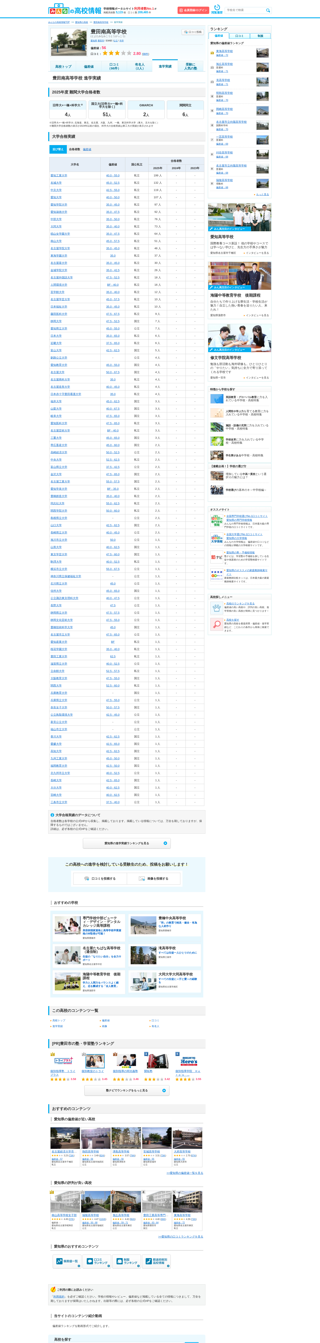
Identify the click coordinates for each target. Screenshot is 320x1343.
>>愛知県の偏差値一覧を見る (185, 1173)
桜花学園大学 (59, 649)
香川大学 (56, 736)
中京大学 (56, 190)
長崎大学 (56, 780)
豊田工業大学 (59, 656)
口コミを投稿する (104, 878)
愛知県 (94, 40)
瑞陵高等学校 (90, 1215)
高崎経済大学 (59, 452)
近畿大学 (56, 343)
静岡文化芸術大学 (62, 620)
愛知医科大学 (59, 423)
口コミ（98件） (114, 66)
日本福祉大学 (59, 306)
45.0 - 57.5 (113, 241)
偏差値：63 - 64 (151, 1222)
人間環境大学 (59, 284)
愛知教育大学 (59, 365)
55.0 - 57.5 (113, 481)
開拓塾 (148, 1071)
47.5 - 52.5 (113, 277)
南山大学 (56, 241)
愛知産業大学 (59, 641)
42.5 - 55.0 (113, 190)
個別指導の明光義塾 (125, 1071)
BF (113, 641)
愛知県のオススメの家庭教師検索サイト (247, 572)
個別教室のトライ (93, 1071)
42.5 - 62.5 (113, 350)
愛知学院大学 (59, 204)
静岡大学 (56, 321)
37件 (71, 1219)
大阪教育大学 (59, 678)
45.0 (112, 583)
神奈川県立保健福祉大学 (66, 576)
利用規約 (58, 1296)
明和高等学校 (224, 93)
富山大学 (56, 350)
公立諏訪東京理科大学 (64, 598)
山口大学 (56, 525)
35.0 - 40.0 (113, 226)
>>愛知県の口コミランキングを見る (180, 1236)
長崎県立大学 (59, 532)
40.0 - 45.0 (113, 386)
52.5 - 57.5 (113, 671)
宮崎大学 (56, 794)
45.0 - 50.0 (113, 758)
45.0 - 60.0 (113, 445)
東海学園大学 (59, 255)
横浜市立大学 (59, 569)
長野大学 (56, 605)
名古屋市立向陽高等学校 (231, 121)
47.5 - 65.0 (113, 416)
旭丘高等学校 (121, 1215)
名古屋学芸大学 (60, 299)
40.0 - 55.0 (113, 175)
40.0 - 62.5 (113, 547)
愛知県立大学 (59, 328)
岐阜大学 (56, 416)
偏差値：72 (179, 1222)
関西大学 (56, 685)
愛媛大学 (56, 743)
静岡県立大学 (59, 612)
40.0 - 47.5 (113, 598)
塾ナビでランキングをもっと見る (127, 1090)
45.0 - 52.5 (113, 182)
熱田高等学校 (90, 1151)
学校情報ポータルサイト (129, 8)
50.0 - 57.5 (113, 707)
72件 (71, 1155)
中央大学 (56, 459)
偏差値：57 (57, 1159)
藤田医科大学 (59, 313)
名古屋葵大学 (59, 262)
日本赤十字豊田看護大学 (66, 394)
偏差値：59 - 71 (120, 1222)
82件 (102, 1155)
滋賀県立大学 (59, 663)
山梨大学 (56, 408)
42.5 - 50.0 (113, 765)
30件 (163, 1219)
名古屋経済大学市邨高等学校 (70, 1151)
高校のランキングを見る (240, 603)
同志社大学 (57, 503)
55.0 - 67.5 (113, 569)
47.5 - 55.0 (113, 620)
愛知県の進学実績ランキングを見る (127, 843)
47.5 (112, 605)
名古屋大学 (57, 372)
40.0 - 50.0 (113, 197)
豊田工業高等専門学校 (157, 1215)
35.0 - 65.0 (113, 335)
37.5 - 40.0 (113, 802)
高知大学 (56, 751)
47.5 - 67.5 (113, 313)
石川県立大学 (59, 583)
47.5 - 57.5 (113, 612)
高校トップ (63, 66)
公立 (116, 40)
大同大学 (56, 226)
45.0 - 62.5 (113, 401)
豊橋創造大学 (59, 496)
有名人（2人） (139, 66)
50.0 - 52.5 (113, 452)
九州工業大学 (59, 758)
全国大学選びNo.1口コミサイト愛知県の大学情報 (244, 536)
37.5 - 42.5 (113, 467)
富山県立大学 (59, 467)
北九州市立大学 (60, 773)
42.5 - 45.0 (113, 714)
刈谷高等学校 (224, 152)
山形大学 (56, 547)
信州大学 (56, 590)
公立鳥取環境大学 (62, 714)
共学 (122, 40)
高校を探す (232, 619)
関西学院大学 (59, 510)
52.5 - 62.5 (113, 459)
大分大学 (56, 787)
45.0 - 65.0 (113, 437)
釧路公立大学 (59, 357)
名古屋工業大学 (60, 481)
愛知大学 (56, 197)
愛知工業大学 (59, 175)
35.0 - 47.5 (113, 211)
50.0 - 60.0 (113, 510)
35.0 (112, 255)
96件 (132, 1219)
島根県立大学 (59, 518)
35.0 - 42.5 (113, 270)
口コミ (155, 1020)
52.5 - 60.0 (113, 685)
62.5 (112, 656)
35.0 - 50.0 (113, 219)
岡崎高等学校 (224, 109)
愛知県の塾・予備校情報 (240, 552)
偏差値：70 (222, 100)
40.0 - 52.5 (113, 561)
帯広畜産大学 (59, 445)
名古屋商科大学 (60, 379)
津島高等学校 (121, 1151)
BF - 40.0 (112, 284)
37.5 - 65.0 (113, 343)
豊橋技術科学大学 (62, 627)
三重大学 (56, 437)
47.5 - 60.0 (113, 554)
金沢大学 (56, 474)
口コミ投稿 (195, 31)
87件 (193, 1155)
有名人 (155, 1026)
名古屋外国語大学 (62, 277)
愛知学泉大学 (59, 488)
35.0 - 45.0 (113, 204)
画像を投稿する (157, 878)
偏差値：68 (222, 156)
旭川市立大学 (59, 539)
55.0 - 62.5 (113, 503)
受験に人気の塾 (190, 66)
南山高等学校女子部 (64, 1215)
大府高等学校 (182, 1151)
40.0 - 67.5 (113, 408)
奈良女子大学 (59, 707)
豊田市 (101, 40)
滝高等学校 (223, 80)
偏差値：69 (222, 144)
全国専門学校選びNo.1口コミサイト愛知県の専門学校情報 (247, 518)
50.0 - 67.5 (113, 372)
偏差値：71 (222, 71)
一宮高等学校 (224, 136)
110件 (103, 1219)
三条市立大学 (59, 802)
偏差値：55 (148, 1159)
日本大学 (56, 335)
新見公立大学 (59, 722)
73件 (163, 1155)
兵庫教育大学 (59, 692)
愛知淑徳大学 (59, 211)
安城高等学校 (151, 1151)
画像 (104, 1026)
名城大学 (56, 182)
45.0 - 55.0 (113, 328)
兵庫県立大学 (59, 700)
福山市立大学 (59, 729)
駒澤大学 (56, 561)
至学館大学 (57, 292)
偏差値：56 (87, 1159)
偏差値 (89, 66)
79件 (132, 1155)
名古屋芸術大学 (60, 430)
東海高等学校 (182, 1215)
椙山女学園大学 (60, 233)
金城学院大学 (59, 270)
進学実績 (165, 66)
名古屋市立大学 (60, 634)
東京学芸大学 (59, 554)
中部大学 (56, 219)
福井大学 (56, 401)
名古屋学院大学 (60, 248)
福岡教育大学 (59, 765)
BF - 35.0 (112, 488)
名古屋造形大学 (60, 386)
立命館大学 (57, 671)
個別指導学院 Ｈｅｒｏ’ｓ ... (187, 1073)
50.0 (112, 539)
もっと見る (262, 194)
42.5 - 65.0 (113, 743)
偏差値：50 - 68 (89, 1222)
